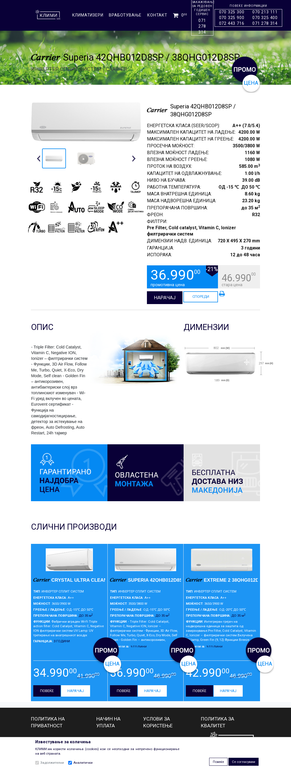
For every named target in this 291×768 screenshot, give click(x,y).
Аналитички (83, 763)
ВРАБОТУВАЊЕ (125, 15)
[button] (38, 158)
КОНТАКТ (157, 15)
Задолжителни (52, 763)
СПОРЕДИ (200, 296)
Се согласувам (243, 762)
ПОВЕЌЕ (47, 691)
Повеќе (218, 762)
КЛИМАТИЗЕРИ (87, 15)
